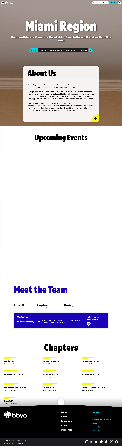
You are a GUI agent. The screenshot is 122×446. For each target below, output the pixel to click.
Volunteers (66, 421)
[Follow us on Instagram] (89, 324)
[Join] (100, 2)
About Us (43, 50)
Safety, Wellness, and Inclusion (101, 419)
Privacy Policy (96, 427)
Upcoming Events (56, 50)
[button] (2, 2)
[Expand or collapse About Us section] (94, 118)
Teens (64, 412)
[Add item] (91, 50)
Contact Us (95, 412)
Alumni (64, 416)
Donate (113, 3)
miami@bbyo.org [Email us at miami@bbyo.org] (27, 322)
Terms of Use (96, 431)
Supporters (66, 429)
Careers (94, 423)
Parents (65, 425)
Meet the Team (71, 50)
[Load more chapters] (61, 402)
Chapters (84, 50)
